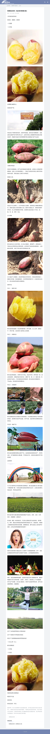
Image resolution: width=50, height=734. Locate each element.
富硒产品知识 (15, 5)
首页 (9, 5)
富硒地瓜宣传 (12, 716)
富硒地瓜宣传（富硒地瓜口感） (16, 723)
